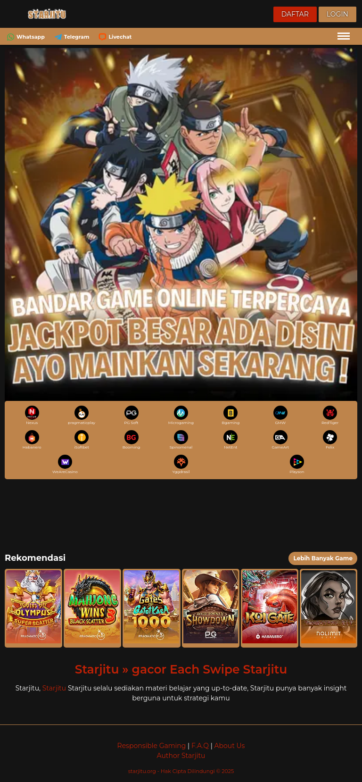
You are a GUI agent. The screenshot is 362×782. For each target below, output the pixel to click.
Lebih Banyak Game (323, 558)
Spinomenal (181, 439)
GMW (280, 415)
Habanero (32, 439)
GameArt (280, 439)
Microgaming (181, 415)
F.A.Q (200, 745)
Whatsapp (25, 37)
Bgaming (230, 415)
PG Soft (131, 415)
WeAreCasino (65, 464)
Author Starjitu (181, 755)
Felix (330, 439)
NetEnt (230, 439)
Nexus (32, 415)
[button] (33, 608)
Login (337, 14)
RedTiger (329, 415)
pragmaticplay (81, 415)
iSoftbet (81, 439)
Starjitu (54, 688)
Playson (296, 464)
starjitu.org (142, 771)
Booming (131, 439)
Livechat (114, 37)
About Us (229, 745)
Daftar (295, 14)
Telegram (71, 37)
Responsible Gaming (151, 745)
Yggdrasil (181, 464)
